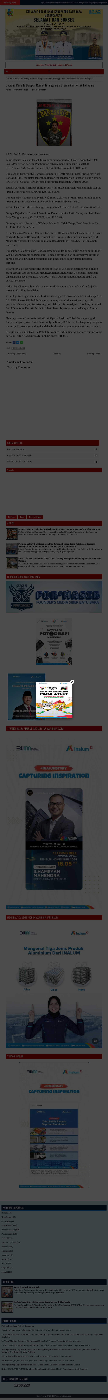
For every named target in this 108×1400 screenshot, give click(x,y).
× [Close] (72, 682)
